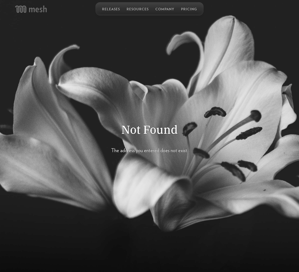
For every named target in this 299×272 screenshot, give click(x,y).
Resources (138, 8)
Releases (111, 8)
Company (164, 8)
